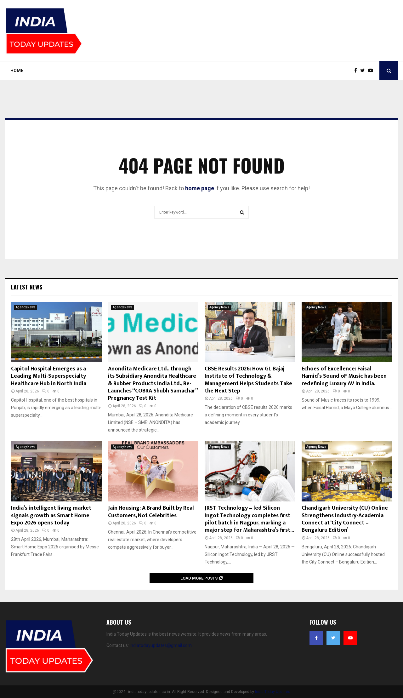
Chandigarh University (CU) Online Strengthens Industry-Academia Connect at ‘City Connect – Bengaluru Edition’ (345, 519)
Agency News (26, 307)
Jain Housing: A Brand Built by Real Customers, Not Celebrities (151, 511)
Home (16, 70)
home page (199, 188)
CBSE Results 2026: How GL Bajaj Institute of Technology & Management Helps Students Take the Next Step (248, 380)
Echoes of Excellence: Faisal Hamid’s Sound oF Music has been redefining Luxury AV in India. (344, 376)
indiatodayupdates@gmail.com (161, 645)
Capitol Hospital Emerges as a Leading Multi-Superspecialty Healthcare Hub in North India (48, 376)
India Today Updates (272, 691)
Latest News (26, 287)
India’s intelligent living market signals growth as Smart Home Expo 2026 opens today (51, 515)
